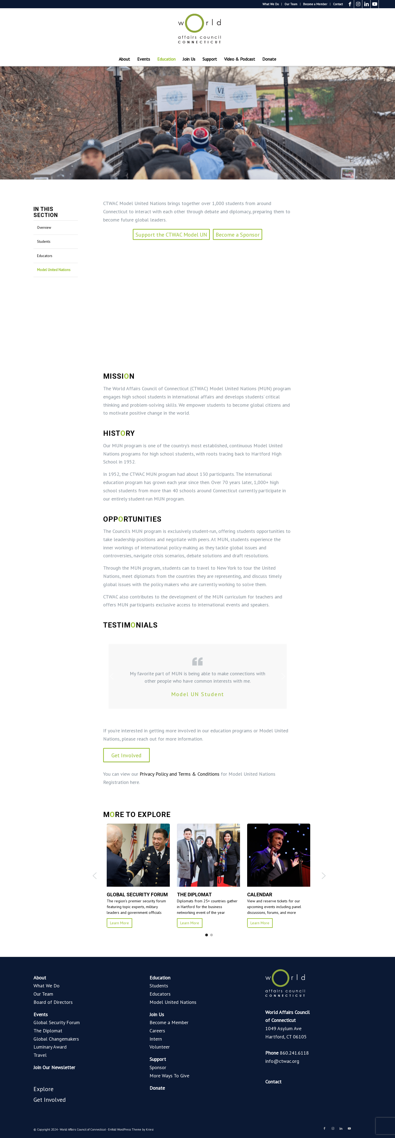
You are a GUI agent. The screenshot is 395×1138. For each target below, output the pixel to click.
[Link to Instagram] (358, 4)
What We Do (271, 4)
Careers (157, 1030)
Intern (155, 1039)
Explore (43, 1089)
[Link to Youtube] (375, 4)
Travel (40, 1055)
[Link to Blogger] (383, 4)
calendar (259, 894)
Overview (44, 227)
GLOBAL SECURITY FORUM (133, 894)
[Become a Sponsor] (237, 353)
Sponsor (157, 1067)
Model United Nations (53, 269)
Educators (44, 255)
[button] (111, 795)
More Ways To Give (169, 1075)
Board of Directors (53, 1002)
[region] (197, 795)
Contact (338, 4)
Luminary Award (50, 1047)
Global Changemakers (56, 1039)
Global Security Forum (56, 1022)
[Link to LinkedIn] (366, 4)
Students (43, 241)
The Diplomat (47, 1030)
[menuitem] (271, 4)
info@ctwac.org (282, 1061)
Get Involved (49, 1099)
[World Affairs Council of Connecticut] (197, 30)
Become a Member (315, 4)
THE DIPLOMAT (194, 894)
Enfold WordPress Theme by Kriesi (131, 1129)
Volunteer (159, 1047)
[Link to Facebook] (350, 4)
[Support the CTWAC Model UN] (171, 353)
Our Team (290, 4)
